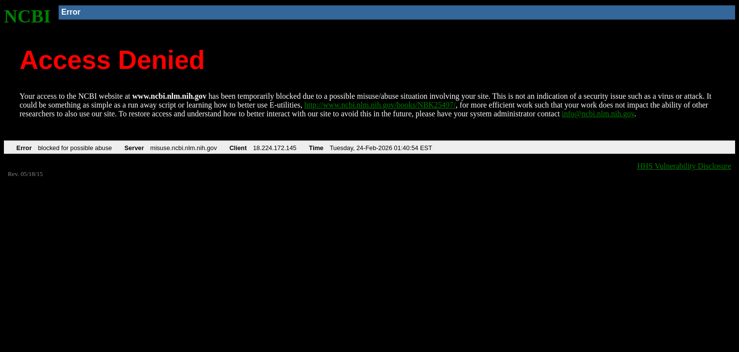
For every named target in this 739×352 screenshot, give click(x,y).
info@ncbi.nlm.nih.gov (598, 114)
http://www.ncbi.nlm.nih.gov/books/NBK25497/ (380, 105)
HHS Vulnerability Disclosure (684, 166)
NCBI (27, 16)
